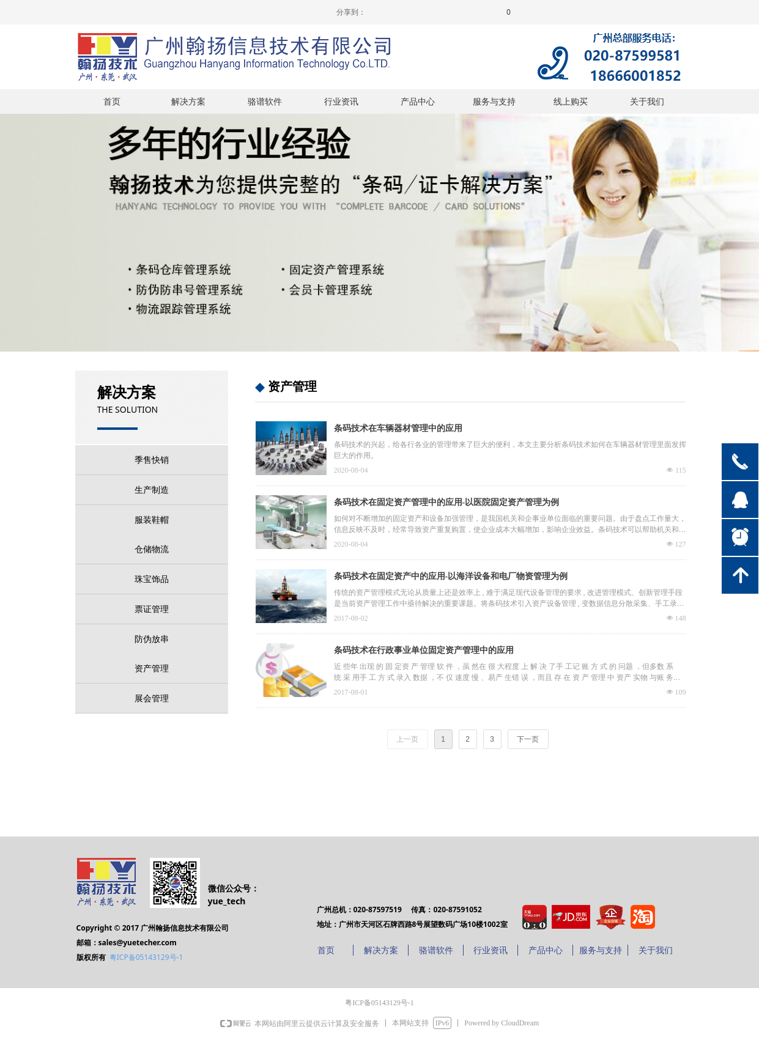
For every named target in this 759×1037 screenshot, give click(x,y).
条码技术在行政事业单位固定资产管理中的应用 (424, 650)
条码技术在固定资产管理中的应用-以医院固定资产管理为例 (447, 502)
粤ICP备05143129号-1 (146, 957)
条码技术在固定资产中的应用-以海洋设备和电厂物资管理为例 (451, 576)
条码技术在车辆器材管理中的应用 (398, 428)
